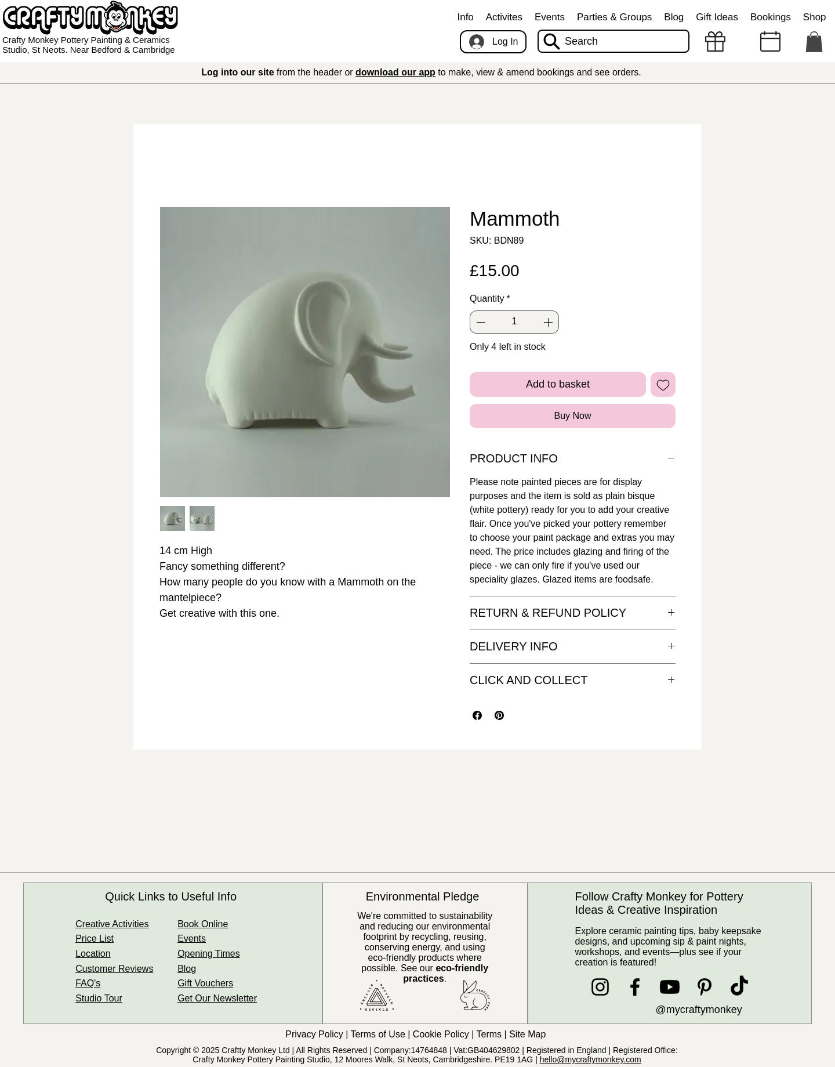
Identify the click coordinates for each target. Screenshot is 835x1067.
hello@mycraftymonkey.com (590, 1059)
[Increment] (549, 322)
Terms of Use (378, 1034)
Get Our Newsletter (217, 998)
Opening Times (208, 954)
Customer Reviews (114, 969)
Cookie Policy (441, 1034)
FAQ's (87, 983)
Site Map (529, 1034)
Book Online (202, 924)
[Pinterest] (704, 987)
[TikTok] (739, 987)
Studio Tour (98, 998)
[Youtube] (669, 987)
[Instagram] (600, 987)
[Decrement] (479, 322)
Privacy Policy (314, 1034)
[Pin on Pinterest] (499, 715)
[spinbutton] (514, 322)
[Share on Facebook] (477, 715)
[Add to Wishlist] (663, 384)
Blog (186, 969)
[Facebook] (635, 987)
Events (191, 938)
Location (93, 954)
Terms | (493, 1034)
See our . (444, 973)
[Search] (613, 41)
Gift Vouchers (205, 983)
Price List (94, 938)
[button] (465, 17)
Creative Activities (111, 924)
